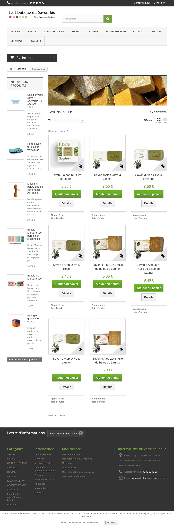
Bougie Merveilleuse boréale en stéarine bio (34, 234)
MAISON (157, 31)
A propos (39, 475)
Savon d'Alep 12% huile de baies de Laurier (107, 266)
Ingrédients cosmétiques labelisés (14, 497)
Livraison (40, 458)
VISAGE (31, 31)
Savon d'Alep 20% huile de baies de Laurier (107, 360)
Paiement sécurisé (44, 479)
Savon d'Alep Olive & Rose (66, 266)
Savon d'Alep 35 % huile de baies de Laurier (149, 268)
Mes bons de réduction (74, 476)
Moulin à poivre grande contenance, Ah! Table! (35, 188)
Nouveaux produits (19, 84)
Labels (38, 492)
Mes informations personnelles (78, 472)
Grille (158, 121)
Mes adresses (69, 467)
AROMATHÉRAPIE (115, 31)
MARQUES (17, 40)
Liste (165, 121)
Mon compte (71, 449)
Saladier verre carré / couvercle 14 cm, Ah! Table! (35, 100)
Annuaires (40, 484)
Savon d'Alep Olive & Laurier (66, 360)
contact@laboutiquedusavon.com (148, 478)
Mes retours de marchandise (77, 458)
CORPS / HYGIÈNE (53, 31)
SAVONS (15, 31)
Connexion (159, 3)
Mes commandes (71, 454)
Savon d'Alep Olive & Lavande (148, 176)
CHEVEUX (76, 31)
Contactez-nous (142, 3)
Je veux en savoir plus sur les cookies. (79, 522)
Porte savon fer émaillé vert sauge (34, 146)
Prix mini (35, 40)
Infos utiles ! (41, 488)
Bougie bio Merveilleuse (34, 277)
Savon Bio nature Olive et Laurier (66, 176)
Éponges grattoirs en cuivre (33, 318)
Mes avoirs (67, 463)
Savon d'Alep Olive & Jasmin (107, 176)
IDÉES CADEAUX (16, 481)
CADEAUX (139, 31)
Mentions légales (44, 463)
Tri (49, 120)
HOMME (93, 31)
